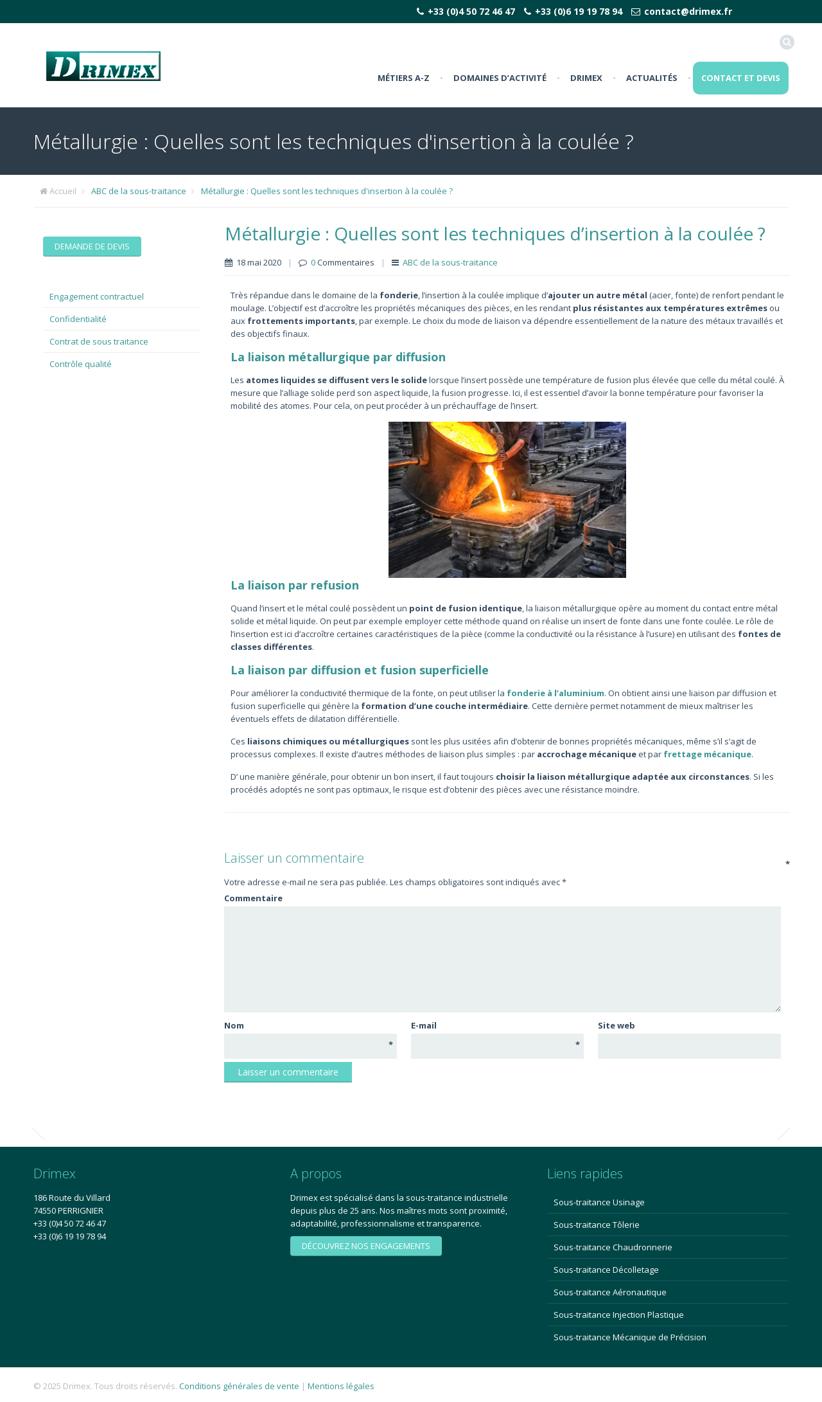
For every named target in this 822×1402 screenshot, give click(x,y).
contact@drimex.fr (688, 11)
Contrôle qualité (80, 364)
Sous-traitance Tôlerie (597, 1224)
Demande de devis (92, 246)
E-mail (495, 1026)
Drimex (586, 78)
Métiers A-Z (404, 78)
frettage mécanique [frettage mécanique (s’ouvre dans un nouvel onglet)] (707, 754)
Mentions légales (341, 1386)
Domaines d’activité (500, 78)
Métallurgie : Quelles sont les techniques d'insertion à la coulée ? (327, 191)
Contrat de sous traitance (98, 341)
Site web (616, 1025)
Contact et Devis (740, 78)
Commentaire (501, 898)
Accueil (62, 191)
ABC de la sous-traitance (138, 191)
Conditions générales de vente (239, 1386)
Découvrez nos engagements (366, 1246)
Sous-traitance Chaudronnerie (613, 1247)
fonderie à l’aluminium (555, 693)
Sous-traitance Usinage (599, 1202)
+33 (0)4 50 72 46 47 (471, 11)
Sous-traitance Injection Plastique (619, 1314)
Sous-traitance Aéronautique (610, 1292)
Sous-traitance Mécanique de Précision (630, 1337)
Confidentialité (78, 319)
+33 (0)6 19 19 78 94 (578, 11)
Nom (308, 1026)
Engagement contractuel (96, 296)
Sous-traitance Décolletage (606, 1269)
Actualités (652, 78)
